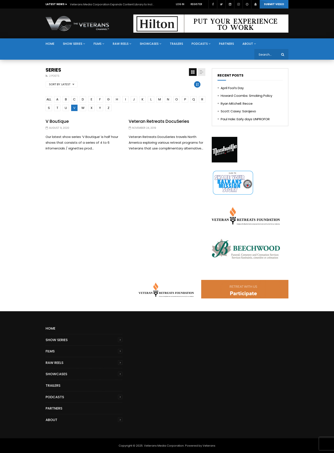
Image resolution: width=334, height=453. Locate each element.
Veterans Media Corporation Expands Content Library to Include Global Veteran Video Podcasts (112, 4)
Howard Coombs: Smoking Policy (246, 95)
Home (50, 44)
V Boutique (57, 121)
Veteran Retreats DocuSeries (159, 121)
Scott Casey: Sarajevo (238, 111)
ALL (48, 99)
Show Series (72, 44)
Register (196, 4)
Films (97, 44)
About (247, 44)
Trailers (176, 44)
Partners (226, 44)
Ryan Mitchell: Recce (237, 103)
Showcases (149, 44)
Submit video (274, 4)
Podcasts (199, 44)
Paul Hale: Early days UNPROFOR (245, 119)
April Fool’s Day (232, 88)
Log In (180, 4)
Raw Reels (120, 44)
